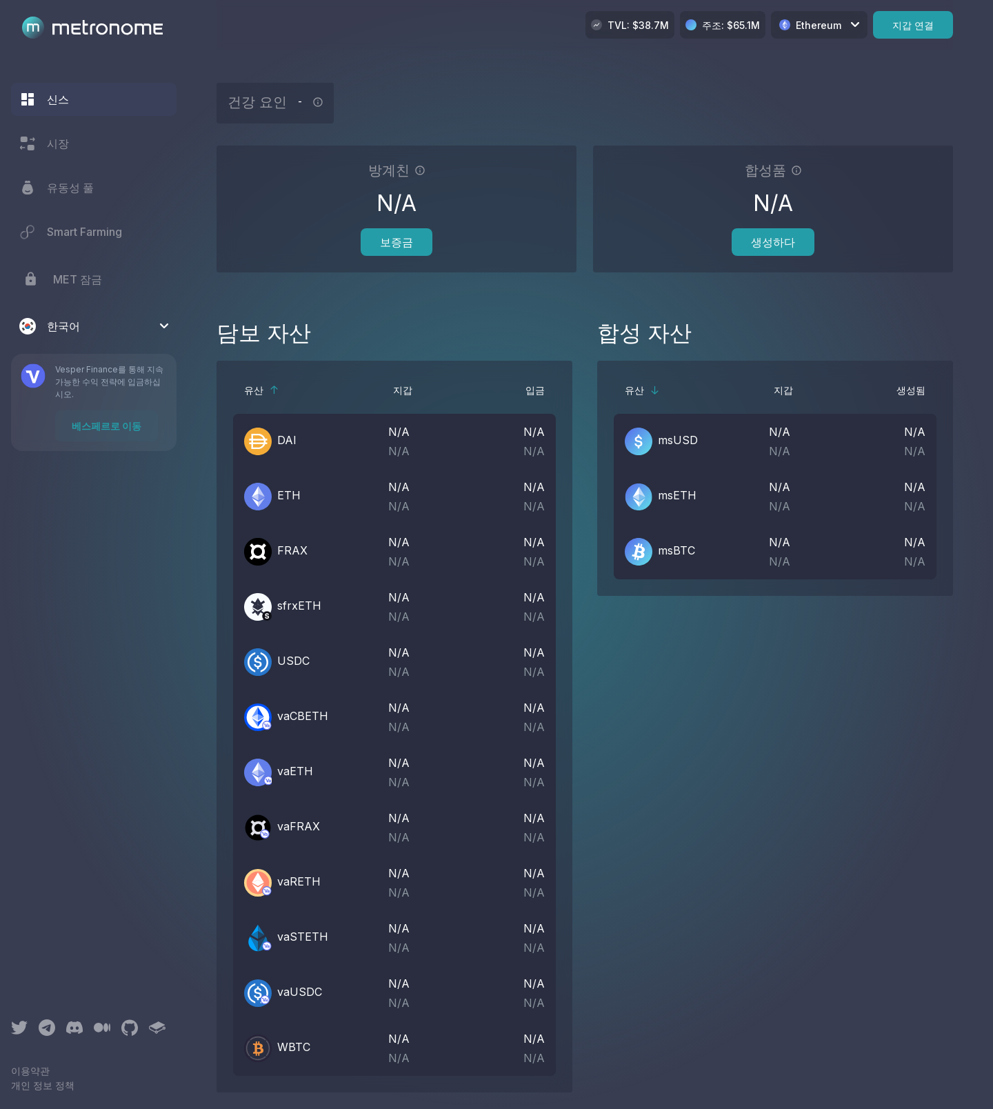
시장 (44, 143)
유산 (261, 390)
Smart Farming (70, 231)
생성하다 (773, 242)
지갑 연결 (913, 25)
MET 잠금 (60, 279)
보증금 (396, 242)
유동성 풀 (56, 187)
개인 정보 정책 (42, 1085)
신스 (44, 99)
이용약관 (30, 1071)
